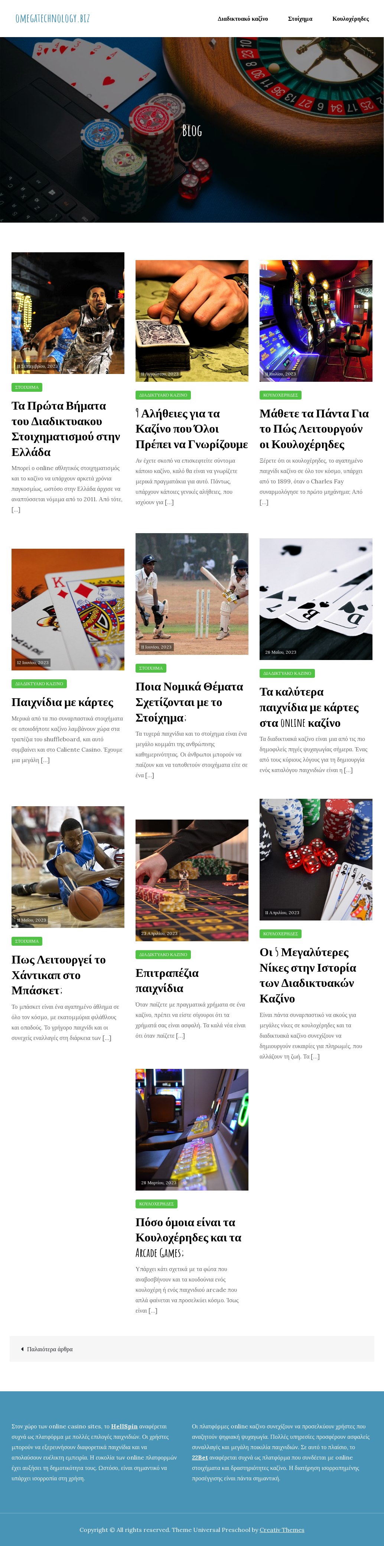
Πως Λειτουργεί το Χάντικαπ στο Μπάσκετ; (59, 974)
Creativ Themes (282, 1529)
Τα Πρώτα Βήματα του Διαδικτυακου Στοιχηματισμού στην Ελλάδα (66, 428)
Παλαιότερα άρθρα (50, 1349)
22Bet (200, 1457)
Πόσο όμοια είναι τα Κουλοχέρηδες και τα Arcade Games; (188, 1237)
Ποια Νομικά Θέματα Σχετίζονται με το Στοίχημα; (189, 701)
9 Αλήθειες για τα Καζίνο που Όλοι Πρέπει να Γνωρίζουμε (192, 428)
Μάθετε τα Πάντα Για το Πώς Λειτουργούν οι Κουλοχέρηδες (314, 428)
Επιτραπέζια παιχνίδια (167, 980)
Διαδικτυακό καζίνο (243, 18)
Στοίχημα (300, 18)
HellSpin (124, 1426)
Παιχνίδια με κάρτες (62, 701)
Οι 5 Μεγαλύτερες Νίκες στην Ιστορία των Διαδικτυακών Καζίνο (308, 974)
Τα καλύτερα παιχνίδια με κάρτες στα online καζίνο (309, 706)
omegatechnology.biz (52, 17)
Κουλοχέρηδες (350, 18)
